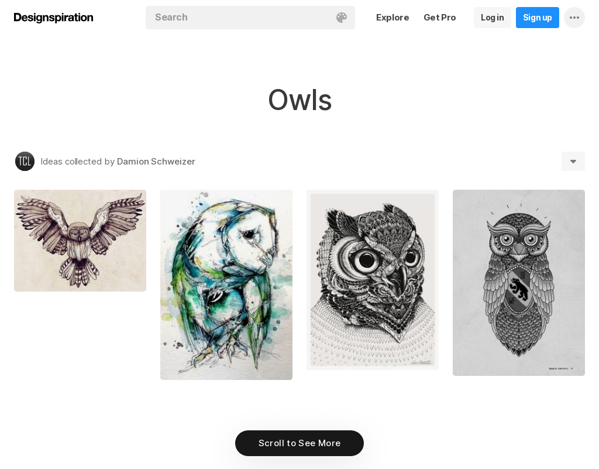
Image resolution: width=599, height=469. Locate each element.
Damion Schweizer (156, 161)
